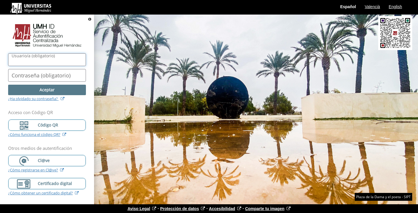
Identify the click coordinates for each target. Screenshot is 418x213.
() (33, 56)
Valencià (372, 6)
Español (348, 6)
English (395, 6)
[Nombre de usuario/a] (47, 59)
